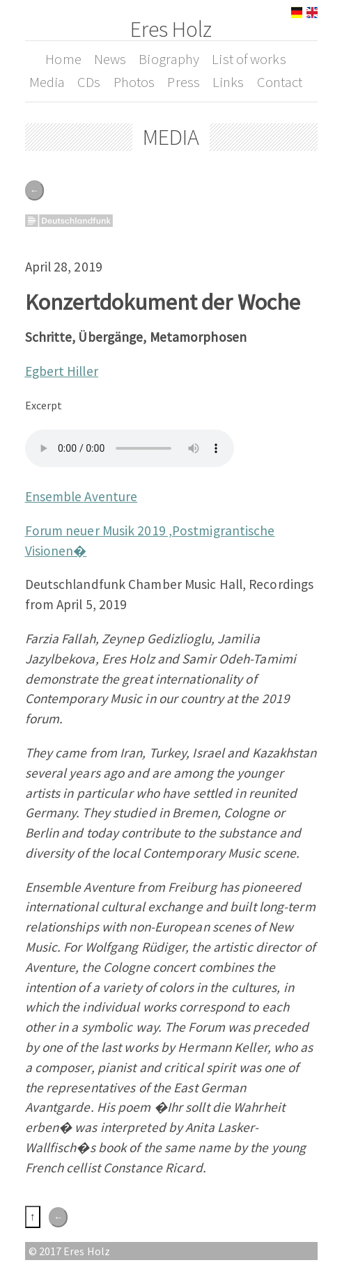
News (110, 59)
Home (63, 59)
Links (228, 82)
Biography (169, 59)
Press (183, 82)
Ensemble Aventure (81, 496)
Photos (134, 82)
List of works (249, 59)
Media (47, 82)
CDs (88, 82)
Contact (280, 82)
